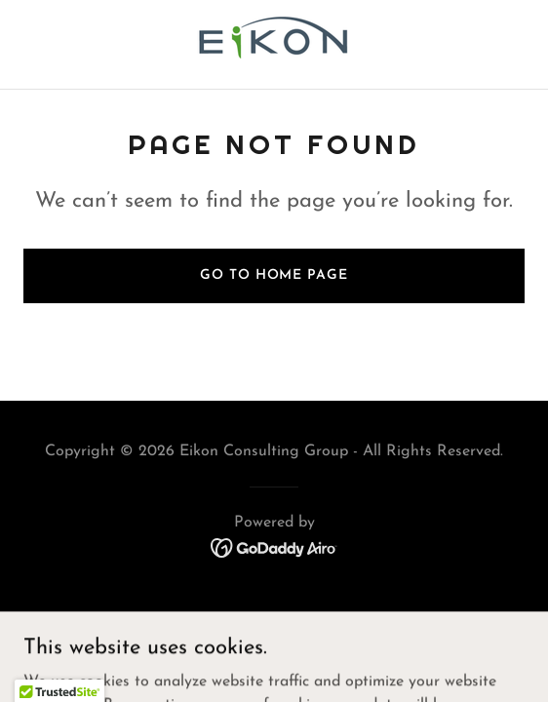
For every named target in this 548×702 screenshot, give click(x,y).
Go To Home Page (273, 275)
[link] (274, 44)
